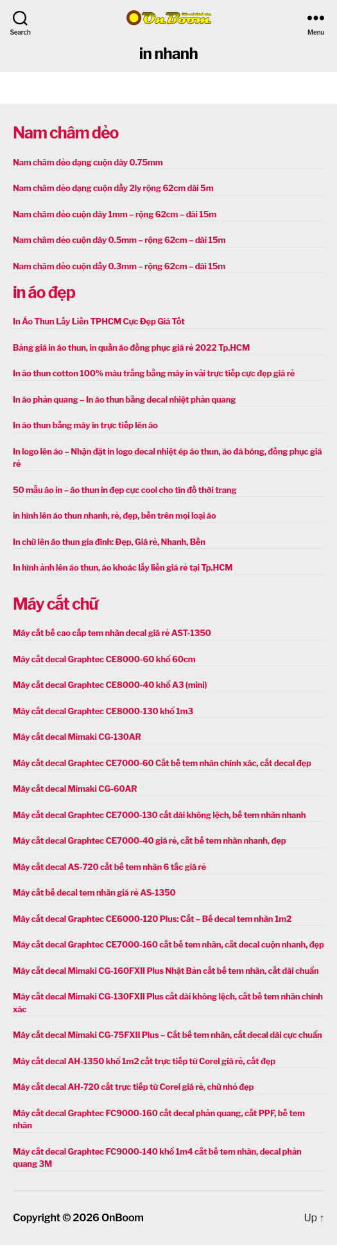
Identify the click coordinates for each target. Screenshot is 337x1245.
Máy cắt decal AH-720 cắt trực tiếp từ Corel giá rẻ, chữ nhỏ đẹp (133, 1087)
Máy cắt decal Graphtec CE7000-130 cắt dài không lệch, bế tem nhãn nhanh (159, 815)
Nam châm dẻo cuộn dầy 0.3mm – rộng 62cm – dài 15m (119, 266)
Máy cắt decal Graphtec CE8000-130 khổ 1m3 (103, 711)
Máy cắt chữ (55, 604)
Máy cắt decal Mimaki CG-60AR (75, 788)
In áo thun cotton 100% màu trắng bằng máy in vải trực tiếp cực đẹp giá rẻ (154, 373)
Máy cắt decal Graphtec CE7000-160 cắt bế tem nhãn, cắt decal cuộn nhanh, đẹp (168, 944)
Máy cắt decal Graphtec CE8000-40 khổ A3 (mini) (110, 685)
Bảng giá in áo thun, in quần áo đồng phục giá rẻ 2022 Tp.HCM (131, 347)
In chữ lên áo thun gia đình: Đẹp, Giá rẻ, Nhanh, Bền (109, 542)
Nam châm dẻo (65, 132)
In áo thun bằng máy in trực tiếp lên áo (85, 425)
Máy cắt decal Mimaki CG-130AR (77, 736)
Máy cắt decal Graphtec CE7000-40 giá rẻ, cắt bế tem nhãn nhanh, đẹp (149, 840)
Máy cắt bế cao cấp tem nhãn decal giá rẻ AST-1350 (112, 633)
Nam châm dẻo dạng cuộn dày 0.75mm (88, 162)
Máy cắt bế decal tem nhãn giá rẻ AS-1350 (94, 892)
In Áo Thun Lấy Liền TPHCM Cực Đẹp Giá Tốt (99, 321)
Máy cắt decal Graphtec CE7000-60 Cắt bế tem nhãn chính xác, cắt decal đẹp (162, 763)
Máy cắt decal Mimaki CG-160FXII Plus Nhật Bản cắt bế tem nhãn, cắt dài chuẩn (166, 970)
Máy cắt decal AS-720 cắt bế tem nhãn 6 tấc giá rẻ (109, 867)
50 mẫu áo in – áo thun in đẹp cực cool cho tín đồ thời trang (124, 490)
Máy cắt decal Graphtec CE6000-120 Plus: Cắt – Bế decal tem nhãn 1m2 (152, 919)
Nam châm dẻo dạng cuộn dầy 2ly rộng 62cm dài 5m (113, 188)
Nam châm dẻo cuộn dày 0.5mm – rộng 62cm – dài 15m (119, 240)
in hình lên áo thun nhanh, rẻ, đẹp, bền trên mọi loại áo (114, 515)
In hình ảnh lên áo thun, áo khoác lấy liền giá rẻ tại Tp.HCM (122, 567)
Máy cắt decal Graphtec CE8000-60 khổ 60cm (104, 659)
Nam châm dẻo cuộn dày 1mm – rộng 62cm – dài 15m (114, 214)
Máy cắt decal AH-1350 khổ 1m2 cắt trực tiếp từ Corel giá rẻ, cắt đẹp (144, 1061)
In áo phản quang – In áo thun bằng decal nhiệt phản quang (124, 399)
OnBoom (122, 1218)
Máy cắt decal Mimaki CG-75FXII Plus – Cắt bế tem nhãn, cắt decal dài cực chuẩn (167, 1035)
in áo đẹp (44, 292)
